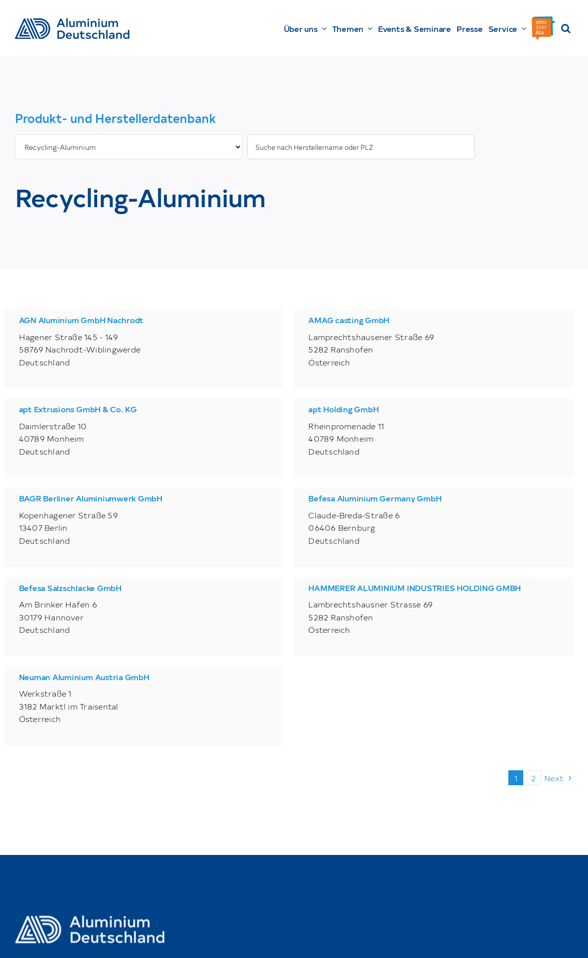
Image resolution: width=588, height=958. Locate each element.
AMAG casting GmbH (348, 319)
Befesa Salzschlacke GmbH (70, 587)
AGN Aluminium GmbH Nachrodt (81, 319)
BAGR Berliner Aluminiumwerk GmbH (90, 497)
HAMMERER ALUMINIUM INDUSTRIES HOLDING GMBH (414, 587)
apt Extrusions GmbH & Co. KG (78, 408)
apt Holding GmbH (343, 408)
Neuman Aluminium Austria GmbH (84, 676)
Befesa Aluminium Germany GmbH (374, 497)
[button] (566, 28)
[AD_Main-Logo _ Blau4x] (72, 21)
